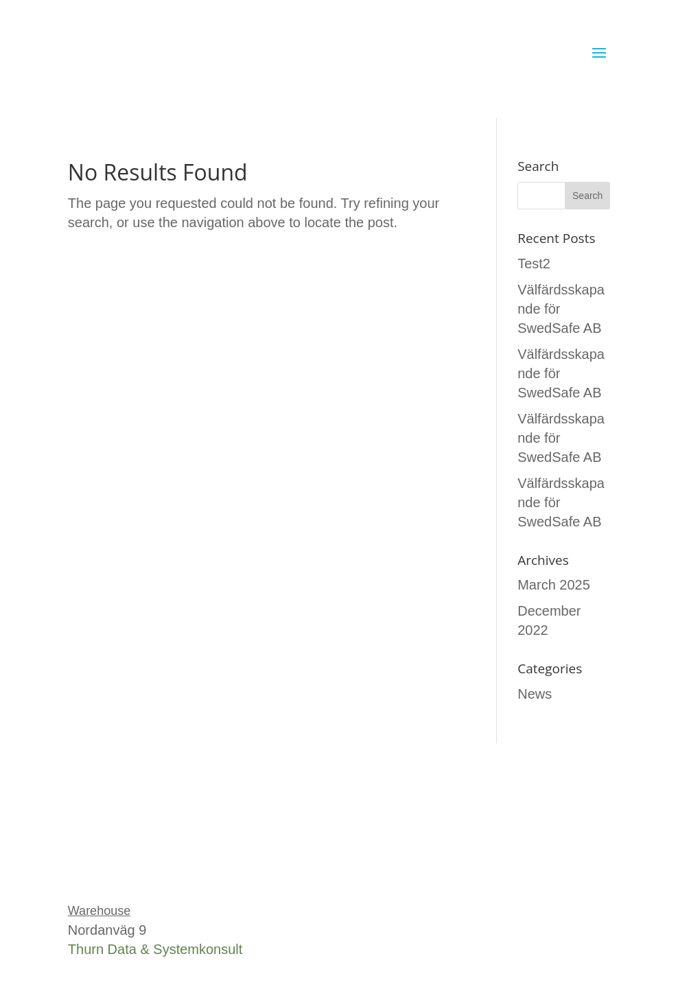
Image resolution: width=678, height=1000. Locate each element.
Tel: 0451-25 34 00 (125, 851)
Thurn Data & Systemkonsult (155, 949)
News (534, 693)
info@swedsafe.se (124, 871)
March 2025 (553, 584)
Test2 (533, 263)
